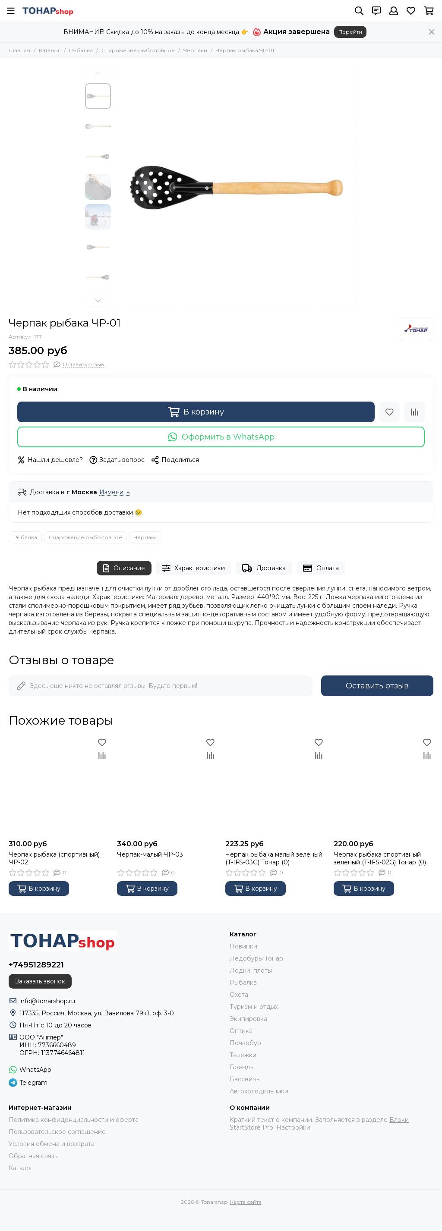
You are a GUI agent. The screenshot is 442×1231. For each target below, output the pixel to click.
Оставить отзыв (377, 686)
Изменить (114, 492)
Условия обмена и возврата (52, 1144)
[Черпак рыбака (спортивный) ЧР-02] (58, 785)
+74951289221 (36, 965)
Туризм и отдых (254, 1007)
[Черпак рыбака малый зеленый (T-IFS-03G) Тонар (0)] (275, 785)
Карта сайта (246, 1202)
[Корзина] (429, 11)
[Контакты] (376, 11)
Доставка (264, 568)
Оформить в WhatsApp (221, 437)
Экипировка (248, 1019)
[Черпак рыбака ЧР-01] (236, 187)
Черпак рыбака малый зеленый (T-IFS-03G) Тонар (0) (273, 858)
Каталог (49, 50)
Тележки (243, 1055)
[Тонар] (416, 328)
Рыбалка (81, 50)
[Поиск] (359, 11)
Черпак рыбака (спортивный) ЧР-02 (54, 858)
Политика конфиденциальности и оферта (74, 1120)
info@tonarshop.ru (47, 1001)
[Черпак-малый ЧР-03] (167, 785)
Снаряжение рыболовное (138, 50)
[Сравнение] (414, 412)
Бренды (242, 1067)
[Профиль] (393, 11)
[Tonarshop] (48, 11)
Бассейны (245, 1079)
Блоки (399, 1120)
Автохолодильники (259, 1091)
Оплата (321, 568)
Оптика (241, 1031)
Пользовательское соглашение (57, 1132)
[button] (98, 73)
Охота (239, 995)
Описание (124, 568)
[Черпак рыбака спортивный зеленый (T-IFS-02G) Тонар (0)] (383, 785)
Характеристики (193, 568)
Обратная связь (33, 1156)
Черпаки (195, 50)
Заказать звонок (40, 981)
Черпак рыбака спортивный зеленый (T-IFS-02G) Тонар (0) (380, 858)
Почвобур (245, 1043)
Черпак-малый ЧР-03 (150, 854)
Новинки (243, 946)
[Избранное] (411, 11)
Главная (19, 50)
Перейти (350, 31)
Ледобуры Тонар (256, 958)
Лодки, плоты (251, 970)
